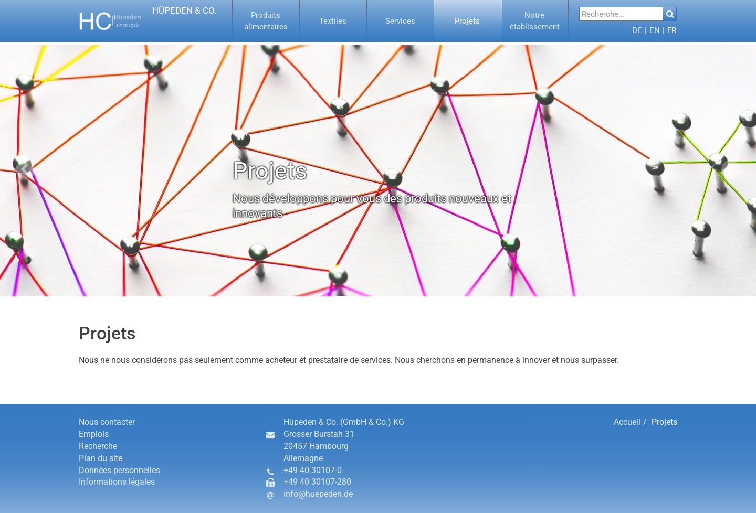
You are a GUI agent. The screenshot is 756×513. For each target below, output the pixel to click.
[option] (378, 170)
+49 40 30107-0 (313, 470)
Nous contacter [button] (107, 422)
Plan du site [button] (100, 458)
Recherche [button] (98, 446)
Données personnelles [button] (119, 470)
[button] (148, 21)
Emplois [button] (94, 434)
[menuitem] (266, 21)
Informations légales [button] (117, 482)
